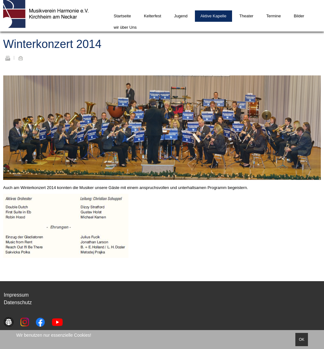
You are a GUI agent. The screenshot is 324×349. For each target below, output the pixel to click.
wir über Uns (125, 27)
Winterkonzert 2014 (52, 44)
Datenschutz (18, 302)
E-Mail (20, 58)
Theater (246, 16)
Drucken (7, 58)
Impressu (14, 295)
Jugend (181, 16)
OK (301, 339)
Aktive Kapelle (213, 16)
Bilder (299, 16)
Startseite (122, 16)
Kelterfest (152, 16)
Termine (273, 16)
